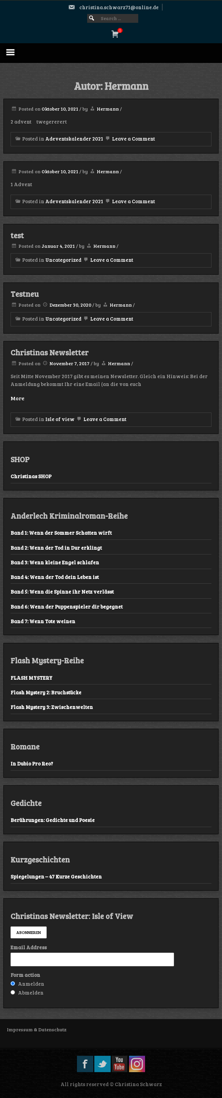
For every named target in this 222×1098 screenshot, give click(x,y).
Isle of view (60, 419)
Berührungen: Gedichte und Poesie (53, 820)
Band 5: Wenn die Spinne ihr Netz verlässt (62, 591)
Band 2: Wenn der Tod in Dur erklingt (56, 547)
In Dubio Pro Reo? (32, 763)
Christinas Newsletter (50, 352)
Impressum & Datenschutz (36, 1029)
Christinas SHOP (31, 476)
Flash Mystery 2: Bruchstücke (46, 692)
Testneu (25, 294)
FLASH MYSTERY (31, 677)
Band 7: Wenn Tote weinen (43, 621)
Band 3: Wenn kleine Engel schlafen (55, 562)
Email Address (29, 947)
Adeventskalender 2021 (74, 138)
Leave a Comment (129, 138)
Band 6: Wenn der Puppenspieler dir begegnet (67, 606)
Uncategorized (63, 259)
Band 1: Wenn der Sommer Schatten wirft (61, 532)
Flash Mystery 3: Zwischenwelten (52, 707)
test (17, 235)
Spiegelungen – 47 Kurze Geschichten (56, 876)
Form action (25, 974)
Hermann (108, 109)
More (18, 398)
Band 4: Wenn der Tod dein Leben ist (55, 577)
